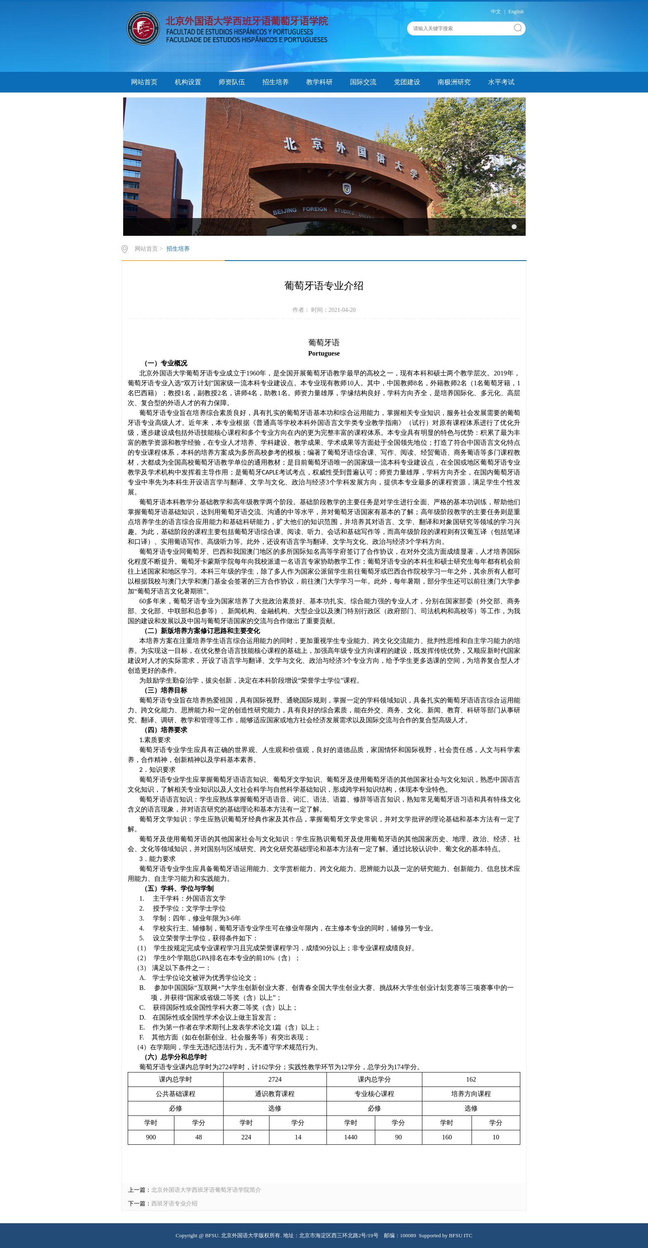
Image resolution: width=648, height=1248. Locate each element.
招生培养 (275, 81)
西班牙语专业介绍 (174, 1204)
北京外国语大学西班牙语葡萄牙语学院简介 (206, 1190)
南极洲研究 (454, 81)
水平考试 (501, 81)
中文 (496, 11)
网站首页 (144, 81)
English (516, 11)
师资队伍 (232, 81)
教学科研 (319, 81)
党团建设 (407, 81)
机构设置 (188, 81)
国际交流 (363, 81)
